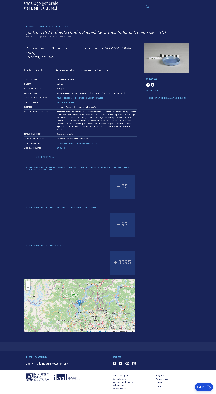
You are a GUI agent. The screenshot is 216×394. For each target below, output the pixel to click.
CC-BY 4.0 (61, 148)
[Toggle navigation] (147, 6)
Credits (159, 386)
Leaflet (89, 331)
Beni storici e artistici (55, 26)
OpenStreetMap (101, 331)
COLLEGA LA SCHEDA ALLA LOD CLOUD (167, 98)
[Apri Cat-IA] (204, 387)
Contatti (159, 382)
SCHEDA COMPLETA (45, 157)
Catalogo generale (41, 5)
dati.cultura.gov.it (120, 379)
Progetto (160, 375)
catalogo (31, 26)
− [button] (28, 288)
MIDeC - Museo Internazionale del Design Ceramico (80, 98)
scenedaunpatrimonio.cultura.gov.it (123, 383)
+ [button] (28, 283)
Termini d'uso (162, 379)
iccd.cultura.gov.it (121, 375)
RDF (26, 157)
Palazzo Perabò (63, 102)
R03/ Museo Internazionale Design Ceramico (77, 143)
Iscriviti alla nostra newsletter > (47, 363)
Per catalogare (119, 388)
